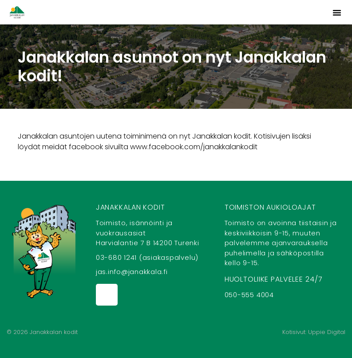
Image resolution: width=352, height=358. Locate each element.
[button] (337, 12)
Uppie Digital (326, 332)
